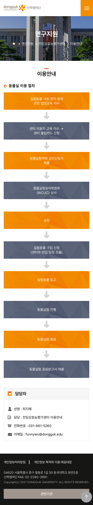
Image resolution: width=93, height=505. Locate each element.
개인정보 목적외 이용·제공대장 (53, 462)
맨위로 (86, 497)
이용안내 (76, 44)
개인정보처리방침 (15, 462)
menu (86, 8)
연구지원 (27, 44)
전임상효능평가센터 (51, 44)
